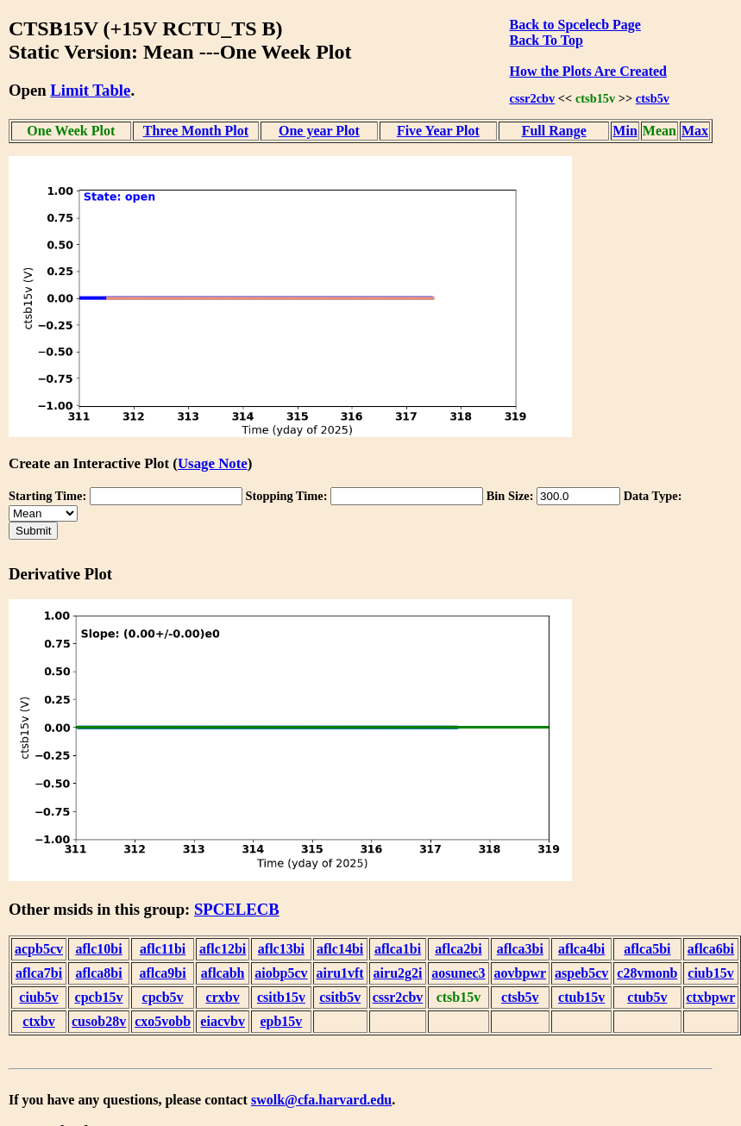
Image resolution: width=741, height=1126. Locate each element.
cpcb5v (163, 997)
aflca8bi (98, 973)
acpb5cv (39, 948)
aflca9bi (162, 973)
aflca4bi (581, 948)
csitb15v (281, 997)
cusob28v (99, 1021)
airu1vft (340, 973)
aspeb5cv (581, 973)
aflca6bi (711, 948)
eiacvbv (222, 1021)
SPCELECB (236, 909)
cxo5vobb (163, 1021)
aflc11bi (162, 948)
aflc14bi (340, 948)
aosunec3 (458, 973)
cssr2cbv (533, 98)
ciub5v (38, 997)
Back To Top (546, 40)
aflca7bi (39, 973)
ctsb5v (652, 98)
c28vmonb (647, 973)
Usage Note (213, 463)
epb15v (281, 1021)
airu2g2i (398, 973)
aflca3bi (520, 948)
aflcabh (223, 973)
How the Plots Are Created (588, 71)
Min (624, 130)
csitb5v (340, 997)
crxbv (223, 997)
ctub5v (647, 997)
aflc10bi (98, 948)
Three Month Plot (195, 130)
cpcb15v (99, 997)
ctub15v (581, 997)
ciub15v (710, 973)
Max (694, 130)
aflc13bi (281, 948)
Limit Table (90, 90)
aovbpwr (520, 973)
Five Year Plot (438, 130)
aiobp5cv (280, 973)
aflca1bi (397, 948)
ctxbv (38, 1021)
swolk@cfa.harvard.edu (321, 1099)
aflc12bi (222, 948)
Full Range (554, 130)
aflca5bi (647, 948)
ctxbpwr (711, 997)
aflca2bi (458, 948)
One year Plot (319, 130)
